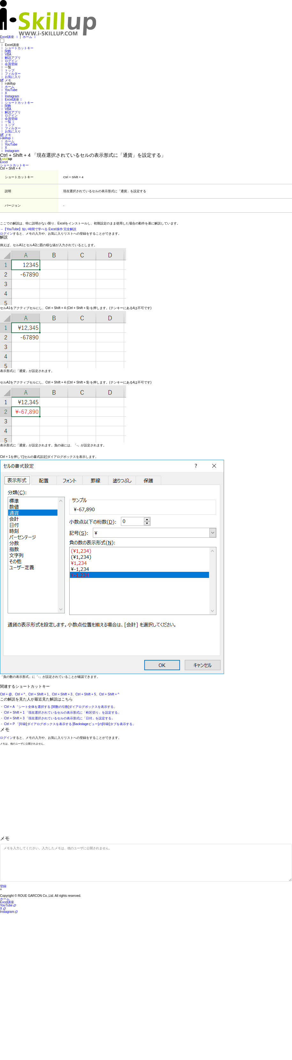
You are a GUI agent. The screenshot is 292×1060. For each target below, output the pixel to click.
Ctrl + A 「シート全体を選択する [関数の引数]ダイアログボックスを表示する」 (60, 706)
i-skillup (7, 138)
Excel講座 (9, 37)
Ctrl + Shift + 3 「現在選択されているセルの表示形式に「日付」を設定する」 (59, 718)
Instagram (9, 96)
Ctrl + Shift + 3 (62, 694)
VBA (5, 54)
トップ (7, 70)
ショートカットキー (17, 48)
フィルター (10, 73)
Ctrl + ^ (20, 694)
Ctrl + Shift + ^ (109, 694)
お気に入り (10, 77)
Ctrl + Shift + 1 (38, 694)
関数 (5, 51)
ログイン (9, 61)
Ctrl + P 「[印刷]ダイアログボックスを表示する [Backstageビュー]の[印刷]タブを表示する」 (70, 724)
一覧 (7, 122)
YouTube (8, 90)
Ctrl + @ (6, 694)
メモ (5, 80)
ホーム (30, 37)
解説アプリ (10, 57)
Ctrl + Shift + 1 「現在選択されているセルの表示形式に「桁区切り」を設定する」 (62, 712)
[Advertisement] (146, 791)
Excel (4, 162)
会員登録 (9, 64)
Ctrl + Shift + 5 (86, 694)
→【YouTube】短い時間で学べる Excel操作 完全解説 (38, 229)
